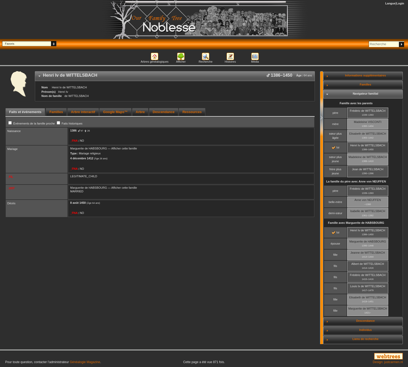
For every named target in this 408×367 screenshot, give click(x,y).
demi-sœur (335, 213)
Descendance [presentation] (164, 112)
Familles (365, 84)
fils (335, 265)
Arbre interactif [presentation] (83, 112)
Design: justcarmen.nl (388, 362)
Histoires (230, 61)
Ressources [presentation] (192, 112)
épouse (335, 243)
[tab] (175, 76)
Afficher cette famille (124, 148)
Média (255, 61)
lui (335, 147)
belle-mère (335, 202)
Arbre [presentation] (140, 112)
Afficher (181, 61)
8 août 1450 (78, 202)
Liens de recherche (365, 338)
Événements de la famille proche (32, 123)
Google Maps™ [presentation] (115, 112)
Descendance (365, 320)
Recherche (205, 61)
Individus (365, 329)
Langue (390, 3)
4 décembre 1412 (81, 158)
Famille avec (356, 222)
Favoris (9, 43)
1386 (73, 130)
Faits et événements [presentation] (25, 112)
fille (335, 254)
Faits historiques (69, 123)
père (335, 112)
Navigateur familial (365, 93)
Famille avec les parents (356, 103)
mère (335, 124)
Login (400, 3)
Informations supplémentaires (365, 75)
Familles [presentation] (56, 112)
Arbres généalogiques (154, 61)
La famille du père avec (356, 181)
